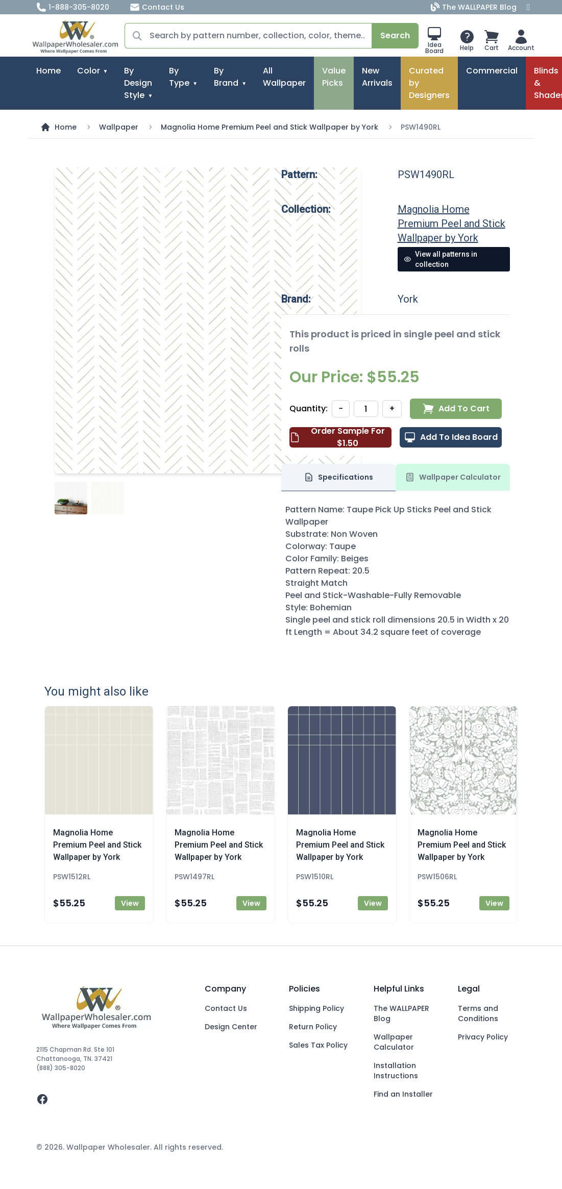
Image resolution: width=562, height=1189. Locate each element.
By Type (179, 77)
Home (48, 71)
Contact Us (157, 7)
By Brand (226, 77)
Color (88, 71)
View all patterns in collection (441, 259)
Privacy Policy (483, 1037)
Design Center (231, 1027)
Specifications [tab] (338, 477)
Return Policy (313, 1027)
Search (395, 35)
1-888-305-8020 (72, 7)
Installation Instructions (396, 1070)
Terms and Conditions (478, 1013)
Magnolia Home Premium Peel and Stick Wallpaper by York (269, 127)
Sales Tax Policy (318, 1045)
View (130, 903)
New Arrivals (377, 77)
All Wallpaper (284, 77)
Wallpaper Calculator (394, 1042)
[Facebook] (528, 7)
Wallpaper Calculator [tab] (453, 477)
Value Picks (334, 77)
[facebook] (112, 1099)
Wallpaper (118, 127)
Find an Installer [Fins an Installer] (403, 1094)
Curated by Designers (429, 83)
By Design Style (138, 83)
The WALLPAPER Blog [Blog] (475, 7)
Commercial (492, 71)
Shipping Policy (316, 1008)
